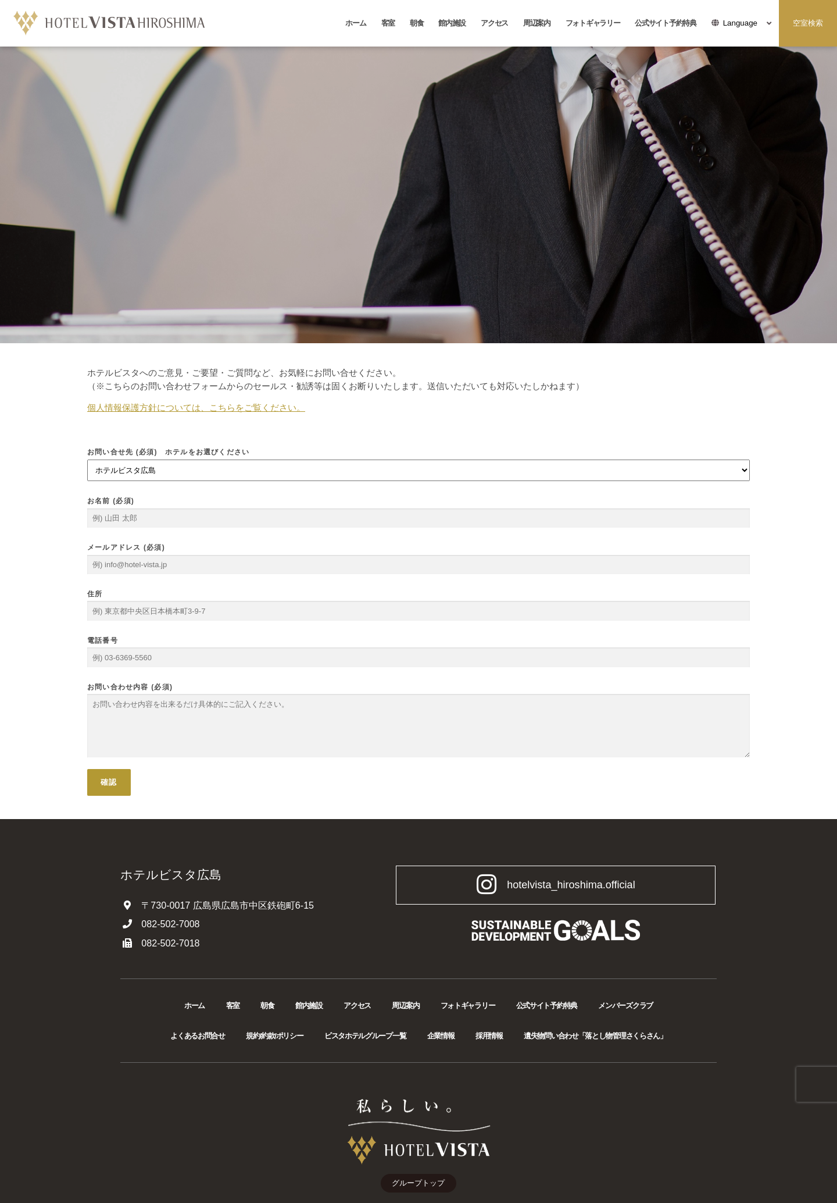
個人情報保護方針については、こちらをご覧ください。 (196, 407)
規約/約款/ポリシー (274, 1035)
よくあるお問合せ (197, 1035)
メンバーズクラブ (625, 1005)
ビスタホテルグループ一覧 (365, 1035)
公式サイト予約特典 (665, 23)
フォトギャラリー (593, 23)
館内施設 (452, 23)
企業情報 (441, 1035)
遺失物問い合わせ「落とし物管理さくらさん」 (595, 1035)
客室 (388, 23)
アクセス (494, 23)
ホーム (355, 23)
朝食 (416, 23)
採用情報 (489, 1035)
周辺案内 (536, 23)
